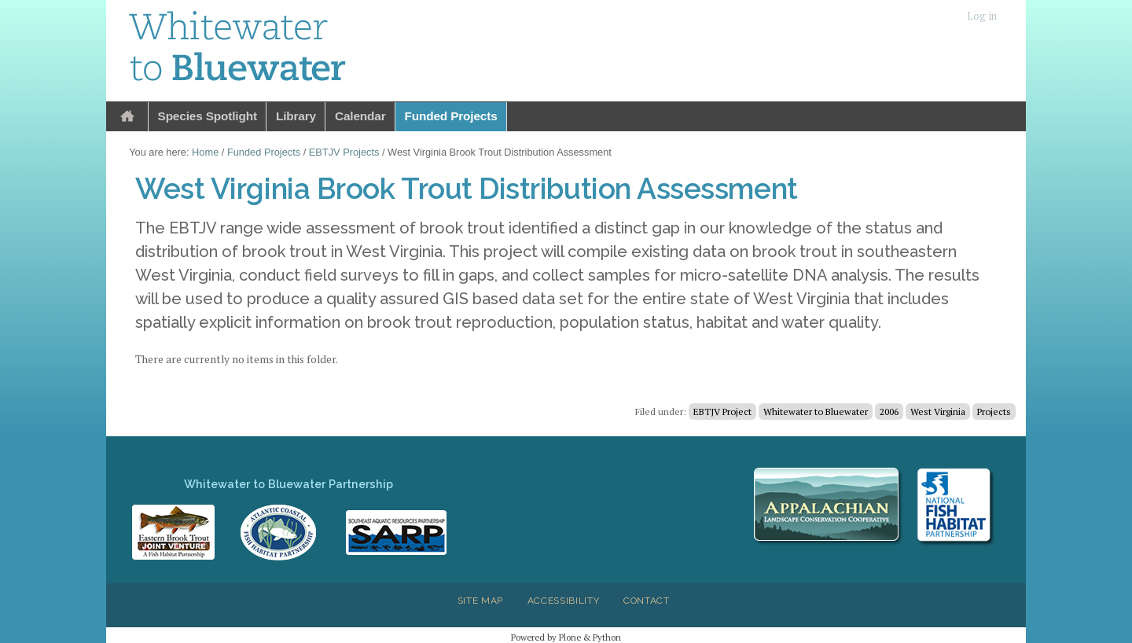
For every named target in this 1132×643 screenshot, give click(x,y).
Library (296, 116)
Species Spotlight (207, 116)
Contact (646, 600)
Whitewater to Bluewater (815, 411)
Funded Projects (451, 116)
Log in (982, 16)
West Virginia (937, 411)
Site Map (480, 600)
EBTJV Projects (344, 152)
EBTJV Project (722, 411)
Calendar (360, 116)
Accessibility (563, 600)
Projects (994, 411)
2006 (889, 411)
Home (127, 116)
